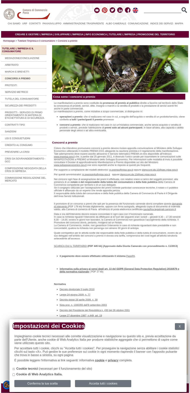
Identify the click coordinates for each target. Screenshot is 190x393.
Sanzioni (10, 131)
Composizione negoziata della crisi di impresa (25, 169)
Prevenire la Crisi (17, 151)
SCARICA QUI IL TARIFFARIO (70, 246)
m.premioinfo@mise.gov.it (96, 174)
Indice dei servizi (161, 23)
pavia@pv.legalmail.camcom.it (159, 209)
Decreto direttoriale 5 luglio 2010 (77, 289)
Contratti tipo (15, 124)
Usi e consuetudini (17, 138)
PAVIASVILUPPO (51, 23)
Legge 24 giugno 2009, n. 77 (75, 294)
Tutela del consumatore (22, 98)
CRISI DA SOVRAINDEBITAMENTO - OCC (25, 160)
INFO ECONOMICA (96, 34)
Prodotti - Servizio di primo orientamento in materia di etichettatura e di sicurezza (24, 115)
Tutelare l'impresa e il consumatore (36, 40)
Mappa (179, 23)
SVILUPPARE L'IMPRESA (69, 34)
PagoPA (130, 256)
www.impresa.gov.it (64, 156)
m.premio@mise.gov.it (121, 169)
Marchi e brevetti (17, 71)
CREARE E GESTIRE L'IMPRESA (34, 34)
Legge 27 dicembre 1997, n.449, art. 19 (81, 315)
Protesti (11, 85)
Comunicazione (138, 23)
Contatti (35, 23)
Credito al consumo (18, 145)
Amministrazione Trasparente (83, 23)
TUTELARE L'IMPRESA (122, 34)
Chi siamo (14, 23)
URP (24, 23)
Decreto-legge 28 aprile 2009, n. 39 (79, 299)
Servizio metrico (16, 92)
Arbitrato (12, 64)
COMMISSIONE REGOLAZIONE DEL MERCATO (25, 179)
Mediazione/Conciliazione (22, 58)
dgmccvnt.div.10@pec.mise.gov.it (160, 169)
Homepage (9, 40)
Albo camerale (116, 23)
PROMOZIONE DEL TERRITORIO (156, 34)
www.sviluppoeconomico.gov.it (70, 165)
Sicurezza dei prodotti (20, 105)
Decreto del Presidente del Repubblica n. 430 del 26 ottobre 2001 (95, 310)
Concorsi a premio (67, 40)
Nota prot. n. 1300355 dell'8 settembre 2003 (83, 305)
